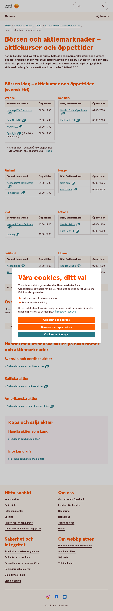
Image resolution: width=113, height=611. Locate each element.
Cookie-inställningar (56, 334)
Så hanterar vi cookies (64, 311)
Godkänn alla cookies (56, 320)
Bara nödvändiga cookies (56, 327)
